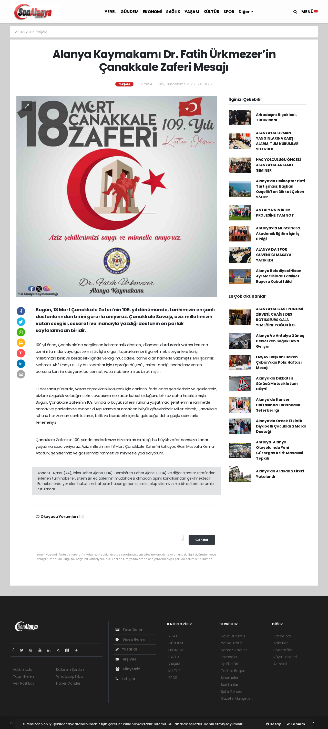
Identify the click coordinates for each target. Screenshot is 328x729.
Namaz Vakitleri (234, 650)
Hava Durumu (233, 636)
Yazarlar (126, 649)
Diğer (244, 12)
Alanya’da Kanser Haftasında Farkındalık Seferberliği (278, 405)
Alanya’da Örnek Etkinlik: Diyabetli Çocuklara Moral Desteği (281, 426)
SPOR (228, 12)
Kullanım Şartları (70, 669)
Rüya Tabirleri (284, 656)
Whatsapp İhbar (70, 676)
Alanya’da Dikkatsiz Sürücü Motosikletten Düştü (277, 384)
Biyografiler (283, 650)
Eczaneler (229, 656)
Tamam (295, 724)
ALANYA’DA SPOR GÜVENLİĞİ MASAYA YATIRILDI (273, 255)
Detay (273, 724)
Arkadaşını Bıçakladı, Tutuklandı (276, 117)
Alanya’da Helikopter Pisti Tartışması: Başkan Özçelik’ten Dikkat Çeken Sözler (280, 189)
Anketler (280, 643)
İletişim (125, 678)
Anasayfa (23, 31)
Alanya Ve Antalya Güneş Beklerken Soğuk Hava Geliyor (280, 341)
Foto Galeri (130, 629)
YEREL (110, 12)
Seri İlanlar (229, 684)
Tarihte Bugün (233, 670)
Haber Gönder (68, 683)
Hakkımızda (22, 669)
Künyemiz (128, 669)
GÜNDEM (129, 12)
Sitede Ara (282, 636)
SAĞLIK (173, 12)
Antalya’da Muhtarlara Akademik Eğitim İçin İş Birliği (278, 233)
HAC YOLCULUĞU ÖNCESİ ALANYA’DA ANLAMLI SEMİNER (278, 165)
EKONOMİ (152, 12)
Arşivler (126, 659)
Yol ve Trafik (231, 643)
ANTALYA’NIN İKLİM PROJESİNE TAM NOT (275, 212)
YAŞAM (191, 12)
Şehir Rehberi (232, 691)
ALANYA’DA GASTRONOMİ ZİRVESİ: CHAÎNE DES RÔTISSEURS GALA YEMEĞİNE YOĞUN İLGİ (279, 317)
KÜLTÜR (211, 12)
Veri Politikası (24, 683)
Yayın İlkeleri (23, 676)
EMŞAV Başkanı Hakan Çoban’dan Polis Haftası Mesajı (279, 362)
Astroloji (280, 663)
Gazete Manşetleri (237, 698)
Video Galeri (130, 639)
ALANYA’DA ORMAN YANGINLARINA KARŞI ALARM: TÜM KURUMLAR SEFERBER (277, 141)
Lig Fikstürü (230, 663)
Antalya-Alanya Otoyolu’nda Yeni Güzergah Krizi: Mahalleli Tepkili (279, 450)
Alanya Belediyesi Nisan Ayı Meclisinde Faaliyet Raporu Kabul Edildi (278, 276)
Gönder (202, 540)
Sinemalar (229, 677)
